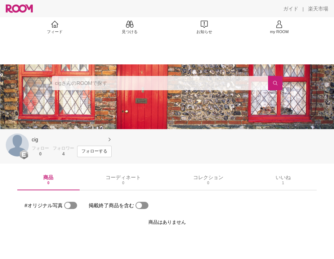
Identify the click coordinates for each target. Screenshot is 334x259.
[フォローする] (94, 151)
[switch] (70, 205)
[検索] (275, 83)
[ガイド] (290, 8)
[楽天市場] (318, 8)
